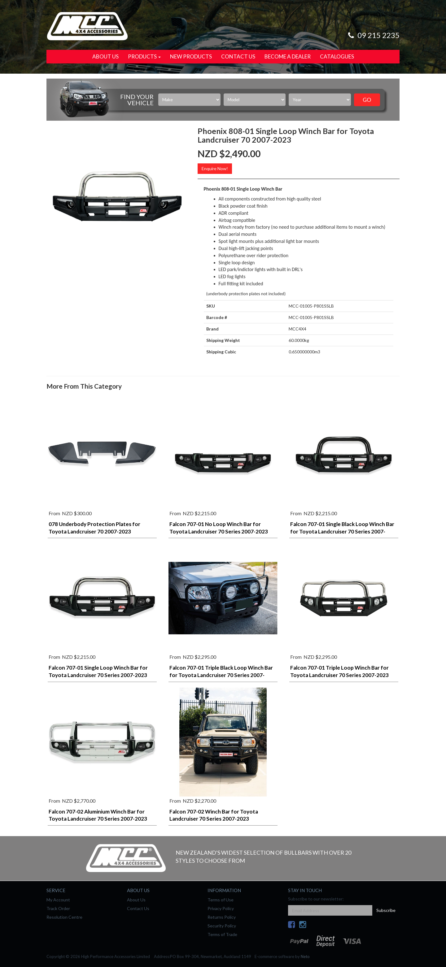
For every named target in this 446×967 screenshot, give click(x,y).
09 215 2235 (373, 35)
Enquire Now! (215, 168)
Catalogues (337, 56)
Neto (305, 956)
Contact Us (238, 56)
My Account (58, 899)
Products (144, 56)
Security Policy (222, 925)
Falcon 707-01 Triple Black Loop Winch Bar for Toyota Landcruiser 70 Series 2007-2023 (221, 675)
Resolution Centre (64, 917)
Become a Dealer (288, 56)
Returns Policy (222, 917)
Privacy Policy (221, 908)
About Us (105, 56)
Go (367, 99)
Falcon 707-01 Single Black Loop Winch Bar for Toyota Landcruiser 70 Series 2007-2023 (342, 531)
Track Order (58, 908)
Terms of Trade (222, 934)
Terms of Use (221, 899)
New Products (191, 56)
